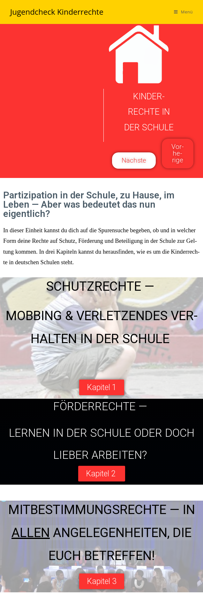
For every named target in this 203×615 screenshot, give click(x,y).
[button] (177, 153)
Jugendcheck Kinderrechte (56, 11)
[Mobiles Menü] (183, 12)
